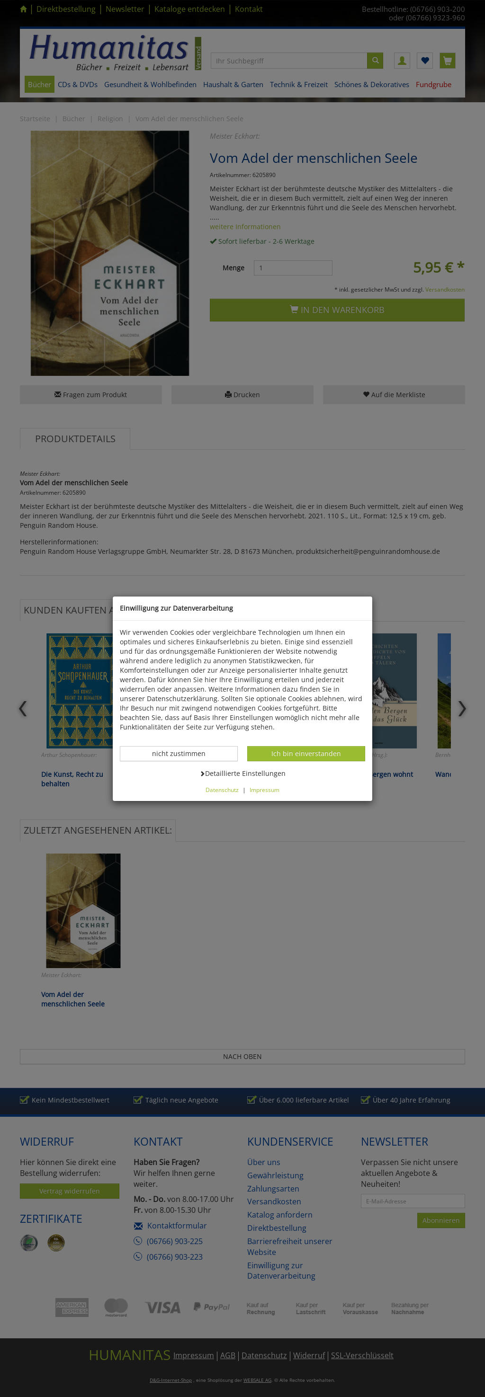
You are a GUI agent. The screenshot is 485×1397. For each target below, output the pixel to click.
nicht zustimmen (184, 753)
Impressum (264, 789)
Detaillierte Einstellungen (242, 773)
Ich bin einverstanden (306, 753)
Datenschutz (222, 789)
